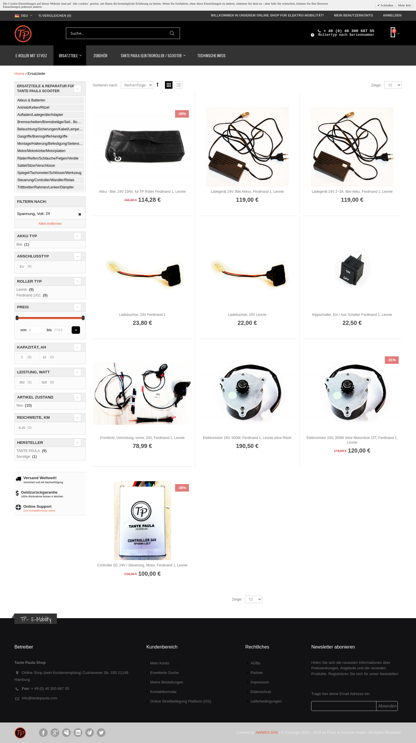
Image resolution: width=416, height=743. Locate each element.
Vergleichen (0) (54, 15)
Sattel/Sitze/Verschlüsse (36, 166)
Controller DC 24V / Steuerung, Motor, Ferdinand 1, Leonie (142, 565)
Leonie (21, 290)
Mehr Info (404, 5)
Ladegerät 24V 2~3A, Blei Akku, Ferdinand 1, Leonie (352, 192)
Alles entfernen (50, 224)
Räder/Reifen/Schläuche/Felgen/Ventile (48, 158)
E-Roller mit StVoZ (31, 55)
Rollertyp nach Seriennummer (346, 35)
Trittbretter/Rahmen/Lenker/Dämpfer (45, 187)
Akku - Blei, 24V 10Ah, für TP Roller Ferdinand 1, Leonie (142, 192)
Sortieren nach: (105, 85)
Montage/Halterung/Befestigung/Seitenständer (51, 144)
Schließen (386, 5)
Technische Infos (211, 55)
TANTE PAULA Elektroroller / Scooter (151, 55)
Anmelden (392, 15)
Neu (19, 405)
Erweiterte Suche (164, 672)
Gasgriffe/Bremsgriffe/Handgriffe (42, 136)
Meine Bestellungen (166, 682)
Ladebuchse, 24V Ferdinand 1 (142, 315)
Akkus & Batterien (31, 100)
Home (19, 73)
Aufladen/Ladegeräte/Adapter (40, 115)
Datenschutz (260, 692)
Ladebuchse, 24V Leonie (247, 315)
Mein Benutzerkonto (353, 15)
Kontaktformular (163, 692)
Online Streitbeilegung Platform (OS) (180, 701)
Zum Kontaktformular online (39, 510)
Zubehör (100, 55)
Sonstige (23, 457)
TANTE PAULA (28, 451)
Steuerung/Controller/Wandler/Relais (45, 180)
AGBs (255, 663)
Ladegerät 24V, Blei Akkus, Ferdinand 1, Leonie (247, 192)
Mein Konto (159, 663)
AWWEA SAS (267, 732)
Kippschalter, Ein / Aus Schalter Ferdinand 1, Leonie (352, 315)
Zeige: (376, 85)
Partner (256, 672)
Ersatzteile (68, 55)
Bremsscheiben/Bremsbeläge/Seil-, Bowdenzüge (51, 122)
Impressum (259, 682)
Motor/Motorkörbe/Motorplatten (41, 151)
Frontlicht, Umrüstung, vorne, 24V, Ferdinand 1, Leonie (142, 438)
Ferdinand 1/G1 (28, 295)
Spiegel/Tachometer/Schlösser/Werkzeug (49, 173)
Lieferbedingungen (266, 701)
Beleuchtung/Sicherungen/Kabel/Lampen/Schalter (51, 129)
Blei (19, 244)
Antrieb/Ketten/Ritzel (33, 107)
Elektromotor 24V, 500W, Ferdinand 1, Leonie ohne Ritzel (247, 438)
